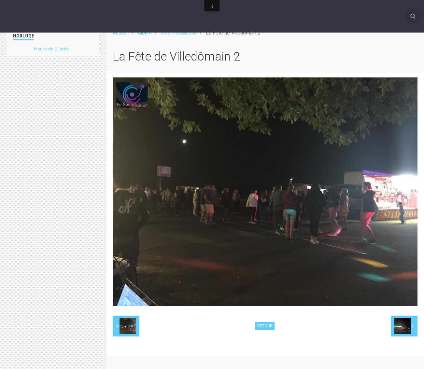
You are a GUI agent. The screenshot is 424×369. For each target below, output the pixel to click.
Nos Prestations (179, 33)
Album (145, 33)
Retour (265, 326)
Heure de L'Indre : (52, 49)
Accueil (121, 33)
